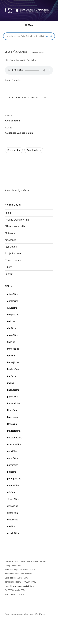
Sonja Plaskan (13, 253)
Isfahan (9, 273)
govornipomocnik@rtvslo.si (25, 586)
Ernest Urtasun (13, 260)
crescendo (11, 240)
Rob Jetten (11, 246)
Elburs (8, 267)
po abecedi (19, 97)
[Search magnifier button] (51, 36)
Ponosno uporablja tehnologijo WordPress (25, 614)
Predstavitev (13, 150)
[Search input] (25, 36)
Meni (29, 25)
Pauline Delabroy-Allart (18, 219)
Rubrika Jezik (34, 150)
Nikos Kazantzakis (16, 226)
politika (41, 97)
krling (8, 213)
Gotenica (10, 233)
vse (32, 97)
